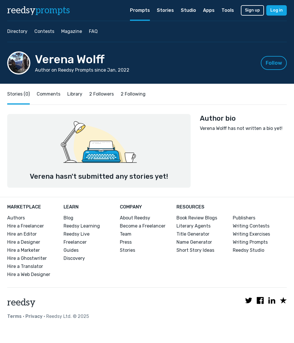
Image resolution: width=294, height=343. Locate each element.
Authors (16, 218)
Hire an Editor (22, 234)
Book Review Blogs (196, 218)
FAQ (93, 31)
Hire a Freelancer (25, 226)
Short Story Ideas (195, 250)
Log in (276, 10)
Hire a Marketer (23, 250)
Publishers (244, 218)
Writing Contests (251, 226)
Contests (44, 31)
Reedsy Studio (248, 250)
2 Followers (101, 94)
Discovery (74, 258)
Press (126, 242)
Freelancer (75, 242)
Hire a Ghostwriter (27, 258)
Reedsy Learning (82, 226)
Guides (71, 250)
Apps (209, 10)
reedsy (21, 302)
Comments (48, 94)
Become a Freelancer (142, 226)
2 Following (133, 94)
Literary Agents (193, 226)
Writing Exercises (251, 234)
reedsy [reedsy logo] (38, 10)
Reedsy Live (77, 234)
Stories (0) (18, 94)
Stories (165, 10)
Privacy (33, 316)
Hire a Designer (23, 242)
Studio (188, 10)
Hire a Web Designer (28, 274)
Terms (14, 316)
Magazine (71, 31)
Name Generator (194, 242)
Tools (228, 10)
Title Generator (192, 234)
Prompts (140, 10)
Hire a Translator (25, 266)
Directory (17, 31)
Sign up (252, 10)
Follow (274, 63)
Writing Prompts (250, 242)
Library (74, 94)
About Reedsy (135, 218)
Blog (68, 218)
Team (125, 234)
